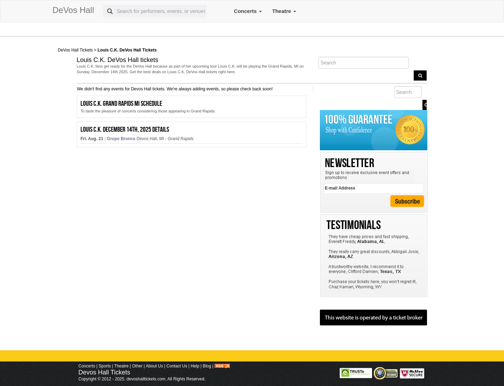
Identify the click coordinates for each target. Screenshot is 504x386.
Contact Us (177, 366)
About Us (154, 366)
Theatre (284, 11)
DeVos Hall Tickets (75, 50)
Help (195, 366)
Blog (207, 366)
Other (137, 366)
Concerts (247, 11)
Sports (105, 366)
